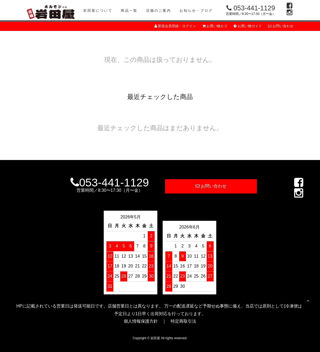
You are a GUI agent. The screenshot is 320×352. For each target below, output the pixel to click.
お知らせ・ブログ (196, 11)
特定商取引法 (183, 321)
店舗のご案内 (158, 11)
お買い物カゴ (214, 26)
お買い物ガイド (248, 26)
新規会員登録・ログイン (175, 26)
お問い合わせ (280, 26)
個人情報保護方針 (141, 321)
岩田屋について (97, 11)
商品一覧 (129, 11)
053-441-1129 (250, 8)
